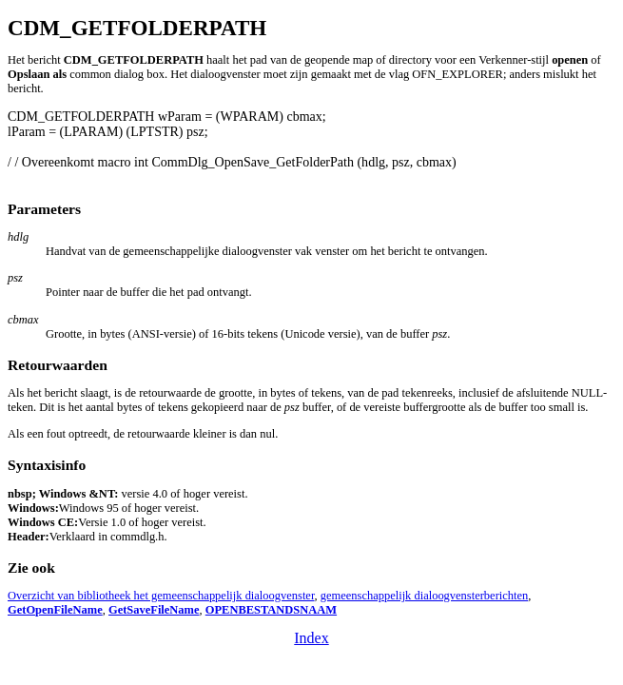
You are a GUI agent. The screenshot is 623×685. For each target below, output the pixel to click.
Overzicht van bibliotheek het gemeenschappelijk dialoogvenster (161, 595)
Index (311, 638)
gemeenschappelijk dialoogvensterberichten (424, 595)
